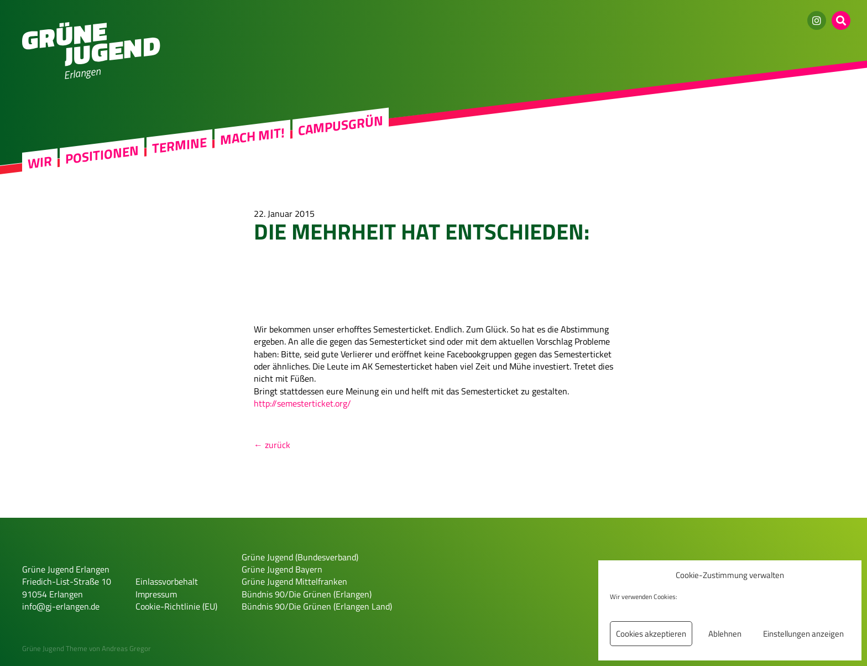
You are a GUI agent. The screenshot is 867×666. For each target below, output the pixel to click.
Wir (40, 162)
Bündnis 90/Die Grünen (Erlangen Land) (317, 606)
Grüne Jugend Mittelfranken (294, 581)
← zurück (272, 444)
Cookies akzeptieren (651, 633)
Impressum (156, 594)
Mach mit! (252, 136)
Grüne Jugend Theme (54, 648)
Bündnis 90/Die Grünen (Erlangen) (307, 594)
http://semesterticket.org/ (302, 403)
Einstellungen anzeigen (803, 633)
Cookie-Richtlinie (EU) (176, 606)
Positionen (102, 154)
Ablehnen (724, 633)
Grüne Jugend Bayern (282, 569)
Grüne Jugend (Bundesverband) (300, 557)
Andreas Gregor (126, 648)
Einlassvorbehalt (166, 581)
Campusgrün (340, 125)
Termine (179, 145)
